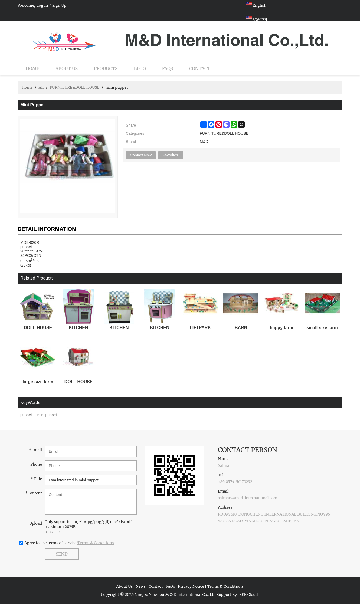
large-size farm (38, 381)
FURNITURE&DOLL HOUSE (74, 87)
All (41, 87)
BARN (241, 327)
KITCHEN (78, 327)
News (141, 586)
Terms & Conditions (95, 542)
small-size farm (322, 327)
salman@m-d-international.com (247, 497)
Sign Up (59, 5)
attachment (54, 532)
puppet (26, 415)
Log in (42, 5)
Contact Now (141, 155)
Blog (140, 68)
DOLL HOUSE (38, 327)
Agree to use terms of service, (69, 542)
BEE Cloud (248, 594)
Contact (199, 68)
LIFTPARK (200, 327)
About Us (66, 68)
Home (32, 68)
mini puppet (47, 415)
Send (62, 554)
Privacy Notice (191, 586)
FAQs (167, 68)
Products (105, 68)
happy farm (281, 327)
